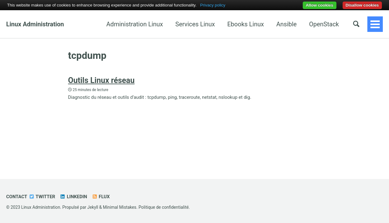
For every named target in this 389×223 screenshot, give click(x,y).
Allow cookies (319, 5)
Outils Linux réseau (101, 80)
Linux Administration (35, 24)
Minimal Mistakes (119, 207)
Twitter (42, 196)
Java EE (328, 24)
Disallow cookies (362, 5)
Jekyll (92, 207)
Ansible (252, 24)
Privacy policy (212, 5)
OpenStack (290, 24)
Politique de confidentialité (164, 207)
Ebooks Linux (211, 24)
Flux (101, 196)
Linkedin (73, 196)
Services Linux (161, 24)
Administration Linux (100, 24)
